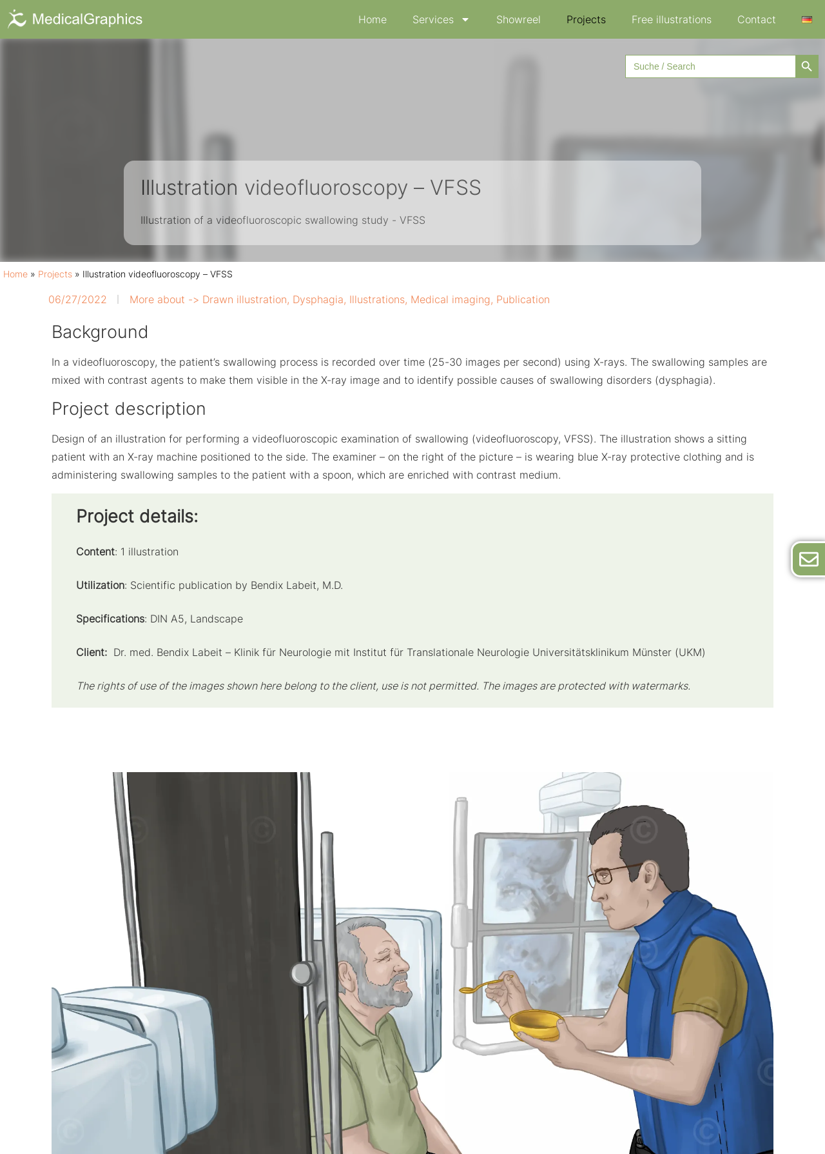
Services (441, 19)
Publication (523, 299)
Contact (756, 19)
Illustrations (377, 299)
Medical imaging (450, 299)
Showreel (518, 19)
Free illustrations (672, 19)
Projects (586, 19)
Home (372, 19)
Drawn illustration (244, 299)
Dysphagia (318, 299)
